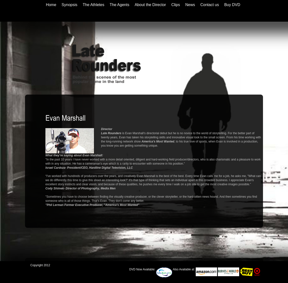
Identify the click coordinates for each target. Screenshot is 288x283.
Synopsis (69, 5)
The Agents (119, 5)
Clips (175, 5)
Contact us (209, 5)
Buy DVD (232, 5)
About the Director (150, 5)
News (190, 5)
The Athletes (93, 5)
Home (51, 5)
